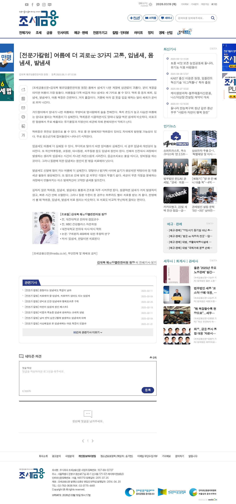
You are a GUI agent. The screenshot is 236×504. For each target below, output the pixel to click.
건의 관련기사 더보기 (87, 332)
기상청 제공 (144, 6)
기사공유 (23, 89)
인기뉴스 (169, 126)
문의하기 (179, 456)
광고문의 (56, 456)
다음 (93, 441)
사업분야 (69, 456)
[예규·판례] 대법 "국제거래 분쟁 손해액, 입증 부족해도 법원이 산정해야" (191, 248)
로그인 (214, 4)
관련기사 (30, 282)
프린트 (23, 117)
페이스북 (32, 4)
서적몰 (150, 18)
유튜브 (26, 4)
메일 (23, 108)
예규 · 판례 (174, 224)
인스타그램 (44, 4)
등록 (148, 390)
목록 (23, 98)
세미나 (166, 18)
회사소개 (43, 456)
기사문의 (194, 4)
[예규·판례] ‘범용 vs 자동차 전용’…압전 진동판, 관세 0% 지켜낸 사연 (191, 236)
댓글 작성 (26, 368)
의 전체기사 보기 (127, 262)
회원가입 (205, 4)
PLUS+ (135, 18)
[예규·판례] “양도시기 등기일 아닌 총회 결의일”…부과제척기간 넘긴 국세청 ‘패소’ (191, 230)
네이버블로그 (49, 4)
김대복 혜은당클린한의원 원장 (33, 74)
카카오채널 (38, 4)
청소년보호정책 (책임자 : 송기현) (116, 456)
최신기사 (169, 49)
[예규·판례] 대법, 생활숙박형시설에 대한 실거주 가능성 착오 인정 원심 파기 (191, 242)
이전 (83, 441)
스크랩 (23, 126)
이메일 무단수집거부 (147, 456)
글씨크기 (23, 135)
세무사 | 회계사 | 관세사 (180, 261)
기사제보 (184, 4)
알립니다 (192, 456)
